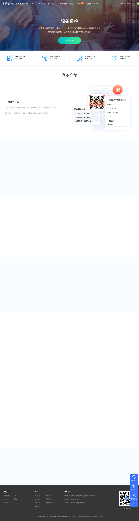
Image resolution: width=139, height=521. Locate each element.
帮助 (96, 4)
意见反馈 (48, 495)
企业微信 (63, 4)
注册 (128, 4)
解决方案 (52, 3)
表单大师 (22, 4)
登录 (121, 4)
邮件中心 (6, 499)
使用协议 (37, 499)
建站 (15, 499)
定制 (89, 4)
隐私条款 (37, 503)
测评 (15, 495)
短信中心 (6, 503)
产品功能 (41, 4)
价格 (80, 3)
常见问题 (37, 496)
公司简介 (37, 506)
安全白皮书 (49, 502)
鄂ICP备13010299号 (75, 516)
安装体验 (69, 40)
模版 (71, 4)
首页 (33, 4)
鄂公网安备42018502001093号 (92, 516)
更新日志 (48, 499)
